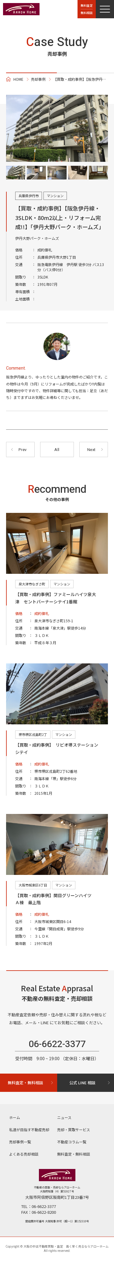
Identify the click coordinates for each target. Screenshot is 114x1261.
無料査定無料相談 (87, 9)
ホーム (14, 1117)
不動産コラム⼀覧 (71, 1141)
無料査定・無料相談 (73, 1153)
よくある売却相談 (23, 1153)
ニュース (64, 1117)
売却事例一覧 (20, 1141)
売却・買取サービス (73, 1129)
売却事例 (38, 79)
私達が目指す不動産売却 (29, 1129)
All (56, 450)
